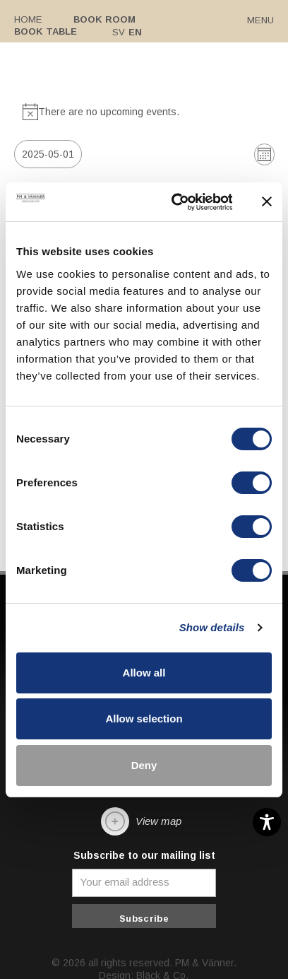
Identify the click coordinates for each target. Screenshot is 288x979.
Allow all (144, 673)
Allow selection (143, 719)
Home (28, 19)
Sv (118, 31)
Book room (104, 19)
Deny (144, 765)
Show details (212, 627)
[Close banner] (267, 201)
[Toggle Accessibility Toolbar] (266, 822)
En (135, 31)
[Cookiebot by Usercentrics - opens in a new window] (174, 202)
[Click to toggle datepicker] (48, 154)
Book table (45, 31)
